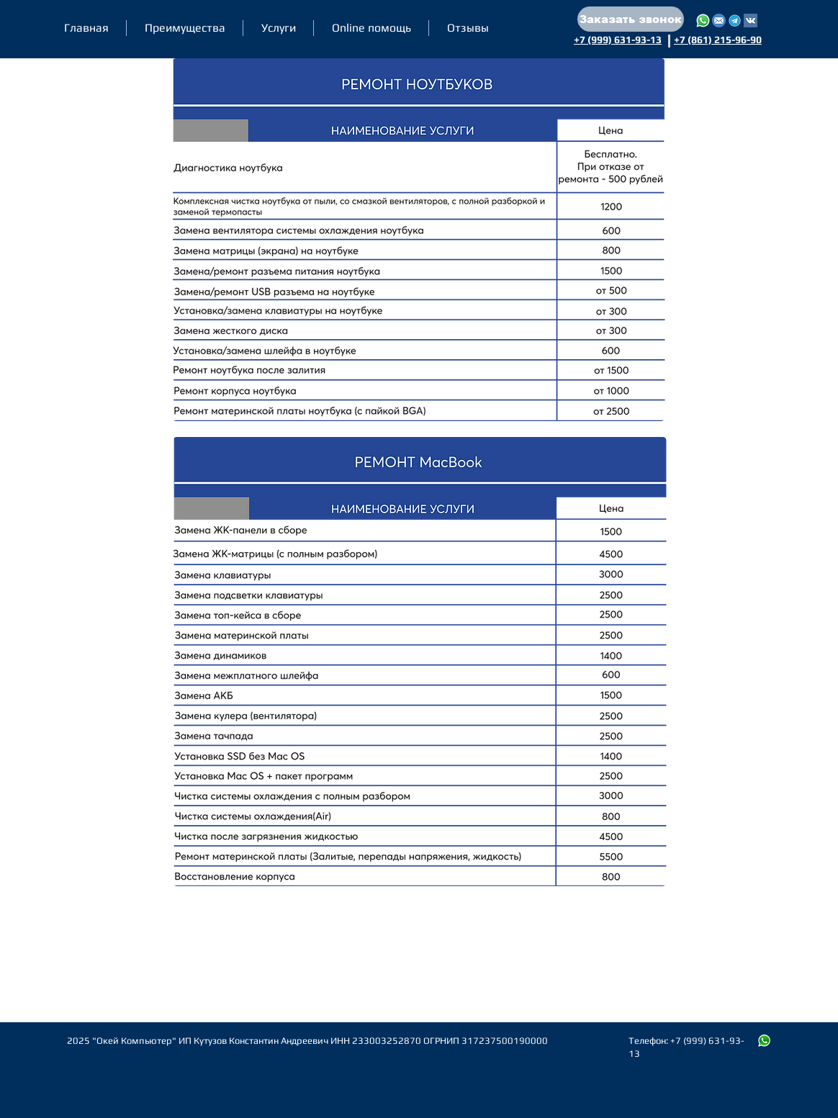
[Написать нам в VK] (750, 20)
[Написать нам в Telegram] (735, 20)
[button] (630, 19)
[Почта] (719, 20)
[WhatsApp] (703, 20)
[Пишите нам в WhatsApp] (764, 1040)
